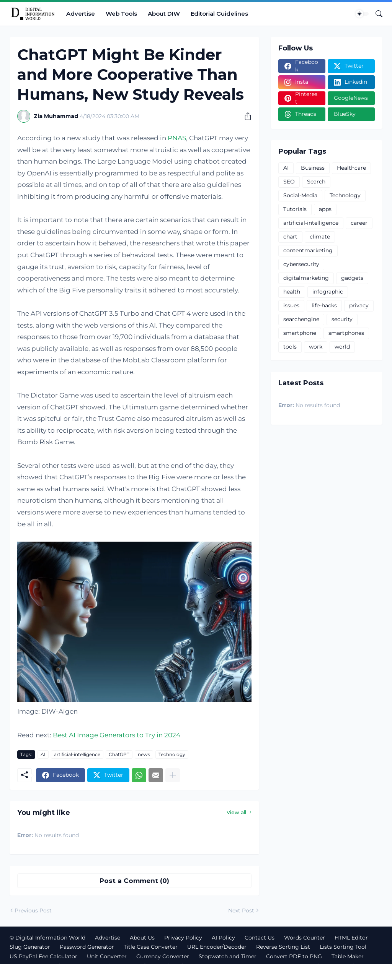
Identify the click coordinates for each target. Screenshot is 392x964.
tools (290, 346)
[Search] (375, 13)
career (359, 222)
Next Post (241, 910)
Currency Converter (162, 956)
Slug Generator (30, 946)
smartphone (299, 332)
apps (325, 209)
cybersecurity (301, 264)
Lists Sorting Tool (343, 946)
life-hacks (324, 305)
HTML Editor (351, 937)
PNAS (177, 138)
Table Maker (348, 956)
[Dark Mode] (362, 13)
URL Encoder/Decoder (217, 946)
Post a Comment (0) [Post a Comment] (134, 880)
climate (320, 236)
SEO (289, 181)
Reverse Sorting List (283, 946)
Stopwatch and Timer (227, 956)
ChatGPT (119, 754)
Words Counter (304, 937)
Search (316, 181)
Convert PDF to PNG (294, 956)
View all (236, 812)
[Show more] (172, 775)
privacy (359, 305)
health (291, 291)
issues (291, 305)
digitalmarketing (306, 277)
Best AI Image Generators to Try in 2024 (116, 735)
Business (313, 167)
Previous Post (33, 910)
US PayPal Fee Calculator (43, 956)
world (342, 346)
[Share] (245, 116)
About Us (142, 937)
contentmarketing (308, 250)
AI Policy (223, 937)
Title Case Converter (151, 946)
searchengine (301, 319)
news (144, 754)
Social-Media (300, 195)
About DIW (164, 13)
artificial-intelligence (77, 754)
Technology (171, 754)
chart (290, 236)
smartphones (346, 332)
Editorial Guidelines (219, 13)
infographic (327, 291)
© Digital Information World (47, 937)
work (315, 346)
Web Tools (121, 13)
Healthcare (351, 167)
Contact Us (259, 937)
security (342, 319)
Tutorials (295, 209)
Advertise (80, 13)
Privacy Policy (183, 937)
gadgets (352, 277)
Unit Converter (107, 956)
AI (43, 754)
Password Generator (87, 946)
